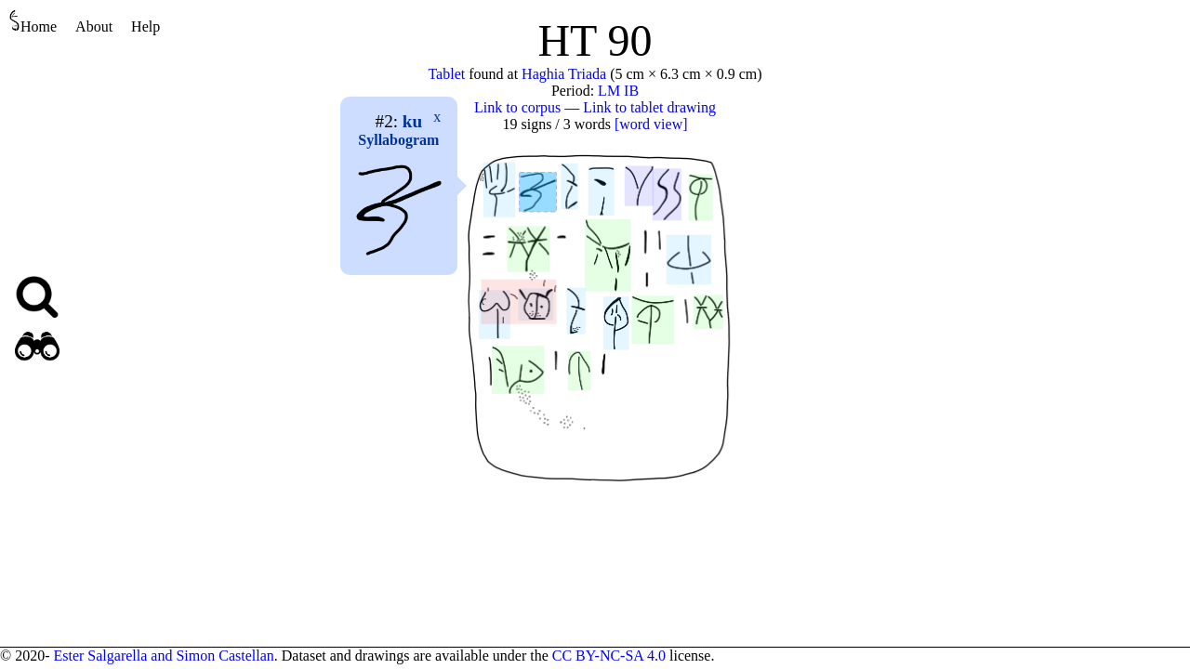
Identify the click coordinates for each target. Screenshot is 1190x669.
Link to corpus (517, 107)
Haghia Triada (564, 74)
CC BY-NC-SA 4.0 (609, 655)
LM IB (618, 90)
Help (145, 26)
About (93, 26)
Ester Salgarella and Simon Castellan (163, 655)
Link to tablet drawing (649, 107)
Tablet (446, 74)
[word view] (651, 124)
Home (33, 21)
